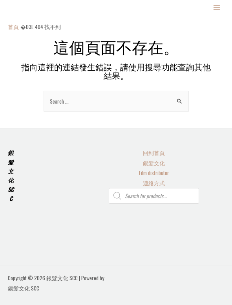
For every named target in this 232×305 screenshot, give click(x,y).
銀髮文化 (154, 163)
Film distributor (154, 173)
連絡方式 (154, 183)
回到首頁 (154, 153)
